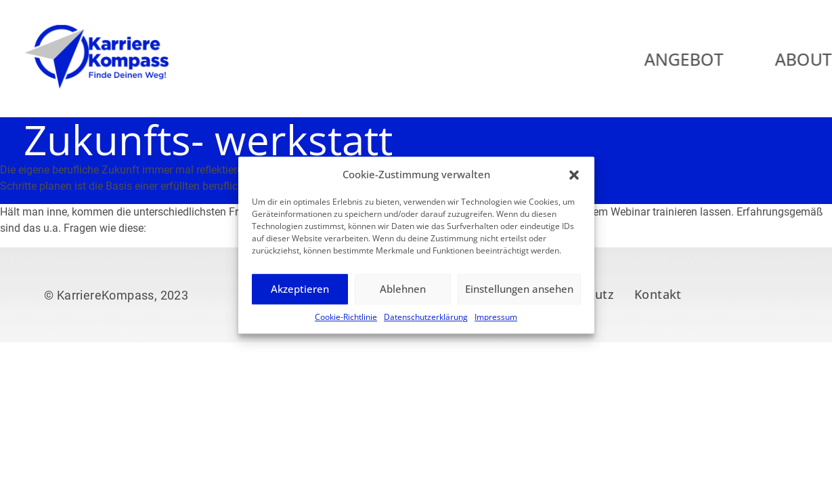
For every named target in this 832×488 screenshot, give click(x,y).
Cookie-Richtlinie (346, 323)
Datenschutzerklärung (426, 323)
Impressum (496, 323)
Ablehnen (403, 296)
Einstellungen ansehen (519, 296)
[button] (574, 181)
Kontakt (658, 294)
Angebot (716, 58)
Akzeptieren (300, 296)
